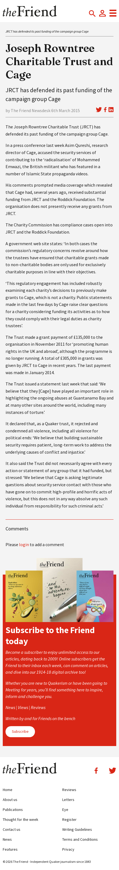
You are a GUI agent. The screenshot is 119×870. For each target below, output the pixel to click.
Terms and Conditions (80, 839)
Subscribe (20, 731)
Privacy (68, 849)
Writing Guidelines (77, 829)
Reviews (69, 789)
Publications (13, 809)
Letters (68, 799)
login (24, 544)
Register (69, 819)
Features (10, 849)
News (7, 839)
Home (7, 789)
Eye (65, 809)
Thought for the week (20, 819)
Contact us (11, 829)
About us (10, 799)
